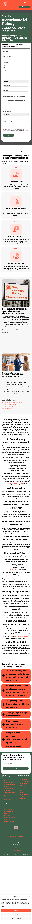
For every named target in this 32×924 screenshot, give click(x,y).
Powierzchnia (6, 62)
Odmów (16, 914)
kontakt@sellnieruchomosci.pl (16, 836)
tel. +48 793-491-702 (16, 850)
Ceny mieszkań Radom (9, 817)
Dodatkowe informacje (7, 121)
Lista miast (23, 798)
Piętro (4, 67)
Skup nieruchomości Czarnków (9, 404)
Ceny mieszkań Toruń (9, 819)
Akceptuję (16, 910)
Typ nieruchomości (7, 111)
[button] (30, 896)
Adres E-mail (5, 90)
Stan (4, 79)
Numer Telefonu (6, 85)
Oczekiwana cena (6, 116)
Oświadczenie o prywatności (19, 922)
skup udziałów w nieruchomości (15, 483)
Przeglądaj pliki (16, 104)
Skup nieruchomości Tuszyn (8, 406)
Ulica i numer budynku (7, 56)
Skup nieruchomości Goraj (8, 408)
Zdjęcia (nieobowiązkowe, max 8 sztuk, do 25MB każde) (14, 96)
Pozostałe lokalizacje (9, 799)
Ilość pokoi (5, 73)
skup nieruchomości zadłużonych (22, 636)
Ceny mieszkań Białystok (10, 811)
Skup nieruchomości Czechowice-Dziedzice (12, 402)
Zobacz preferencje (16, 918)
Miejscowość (5, 51)
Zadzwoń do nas (24, 7)
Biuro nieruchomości (9, 821)
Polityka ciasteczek (10, 922)
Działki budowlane (13, 569)
